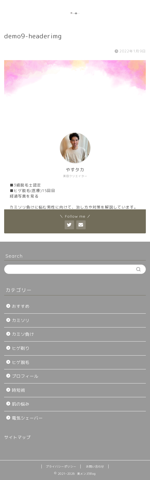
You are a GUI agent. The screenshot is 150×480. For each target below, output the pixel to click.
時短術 (18, 390)
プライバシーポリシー (61, 466)
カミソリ (21, 320)
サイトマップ (17, 437)
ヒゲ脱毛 (21, 362)
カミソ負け (23, 334)
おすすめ (21, 306)
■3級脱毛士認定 (25, 185)
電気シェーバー (27, 418)
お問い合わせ (95, 466)
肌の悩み (21, 404)
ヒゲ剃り (21, 348)
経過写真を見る (24, 196)
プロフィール (25, 376)
